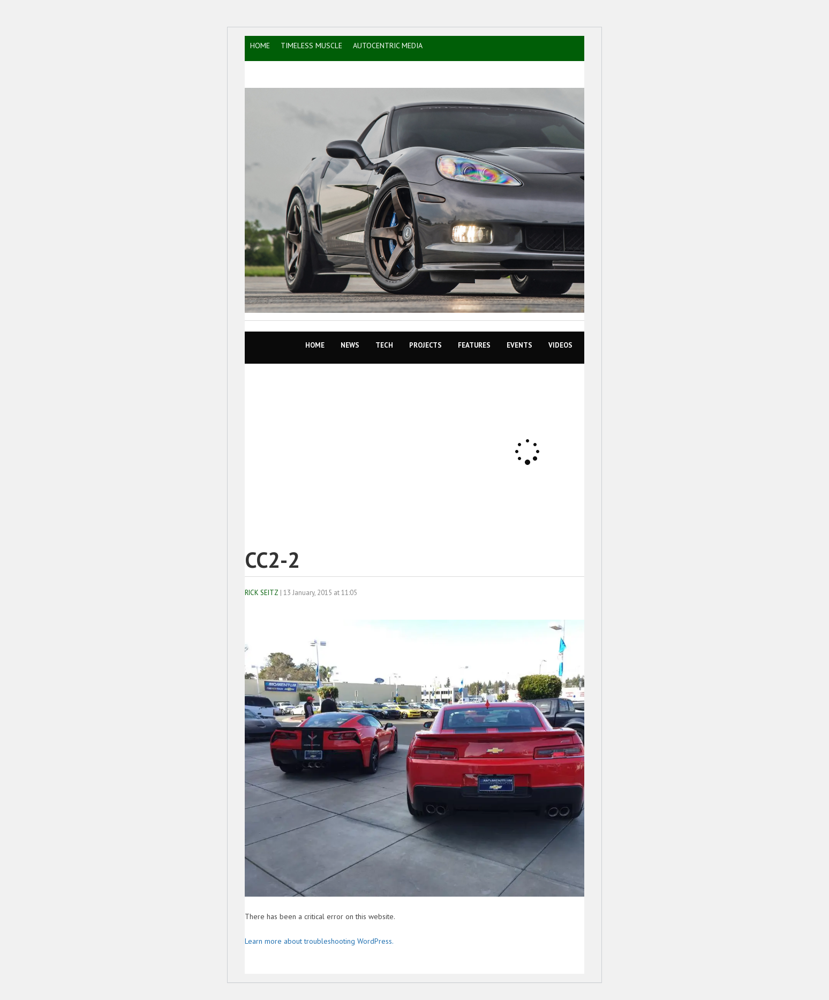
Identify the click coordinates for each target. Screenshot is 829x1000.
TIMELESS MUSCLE (311, 45)
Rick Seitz (261, 592)
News (350, 345)
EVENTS (519, 345)
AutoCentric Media (388, 45)
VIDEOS (560, 345)
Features (474, 345)
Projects (425, 345)
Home (315, 345)
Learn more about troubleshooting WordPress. (319, 941)
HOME (260, 45)
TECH (384, 345)
